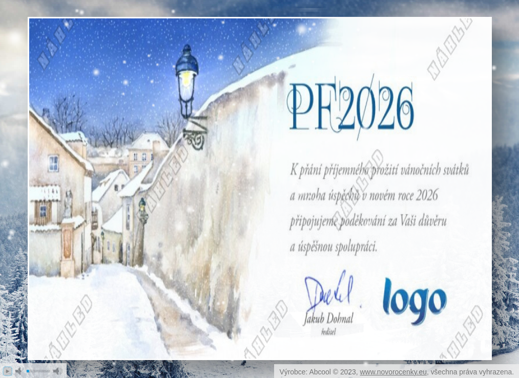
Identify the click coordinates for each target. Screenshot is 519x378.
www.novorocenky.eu (393, 372)
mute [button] (20, 371)
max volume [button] (58, 371)
